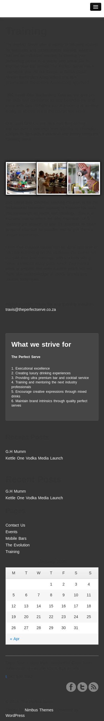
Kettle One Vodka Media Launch (34, 458)
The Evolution (18, 545)
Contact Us (15, 525)
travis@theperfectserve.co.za (31, 309)
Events (11, 532)
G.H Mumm (16, 451)
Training (12, 551)
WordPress (15, 715)
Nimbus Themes (39, 710)
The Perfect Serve (25, 10)
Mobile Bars (16, 538)
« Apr (14, 639)
